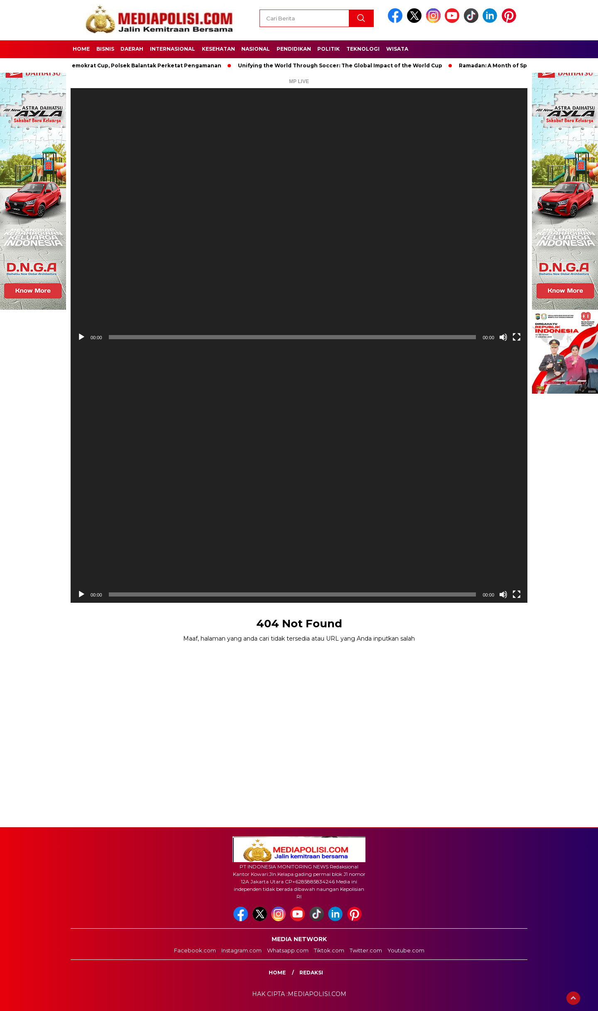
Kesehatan (218, 49)
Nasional (255, 49)
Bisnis (105, 49)
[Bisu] (503, 337)
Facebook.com (195, 950)
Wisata (397, 49)
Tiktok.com (329, 950)
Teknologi (363, 49)
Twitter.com (366, 950)
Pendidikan (294, 49)
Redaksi (311, 972)
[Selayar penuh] (516, 337)
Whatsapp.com (288, 950)
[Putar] (81, 337)
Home (81, 49)
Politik (328, 49)
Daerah (131, 49)
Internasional (172, 49)
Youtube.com (405, 950)
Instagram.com (241, 950)
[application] (299, 216)
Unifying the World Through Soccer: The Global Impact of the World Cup (342, 65)
